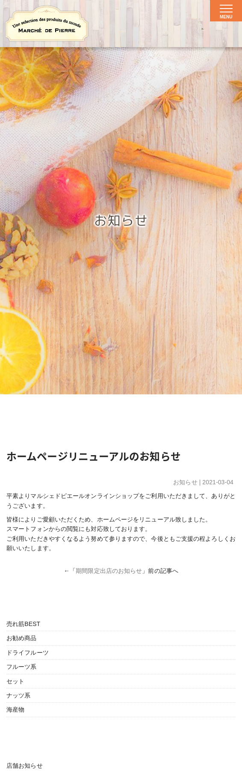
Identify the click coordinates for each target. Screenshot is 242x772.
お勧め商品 (21, 638)
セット (15, 681)
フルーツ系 (21, 666)
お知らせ (185, 482)
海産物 (15, 709)
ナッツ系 (18, 695)
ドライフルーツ (27, 652)
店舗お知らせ (24, 765)
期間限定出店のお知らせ (109, 570)
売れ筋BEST (23, 623)
